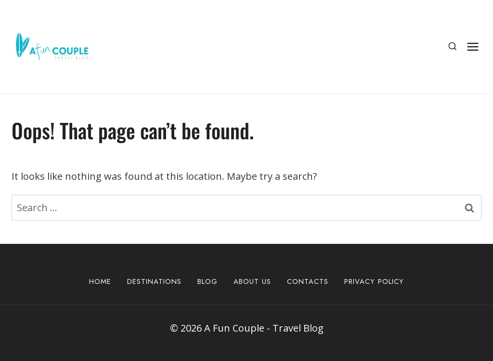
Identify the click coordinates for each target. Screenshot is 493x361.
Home (100, 281)
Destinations (154, 281)
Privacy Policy (374, 281)
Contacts (307, 281)
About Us (252, 281)
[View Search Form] (452, 47)
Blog (207, 281)
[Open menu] (472, 46)
